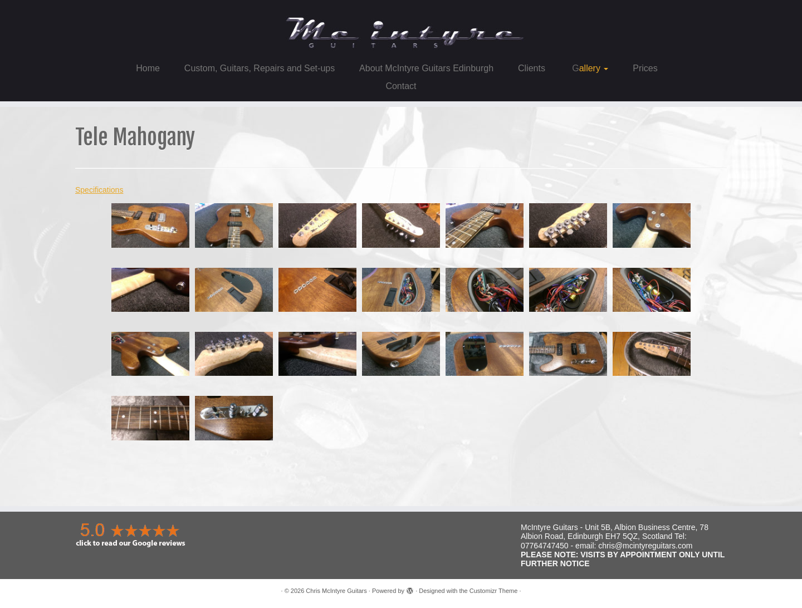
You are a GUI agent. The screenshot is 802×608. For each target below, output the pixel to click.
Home (148, 68)
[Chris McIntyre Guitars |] (401, 28)
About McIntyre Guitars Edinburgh (426, 68)
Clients (531, 68)
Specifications (99, 189)
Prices (645, 68)
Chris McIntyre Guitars (336, 590)
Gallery (589, 68)
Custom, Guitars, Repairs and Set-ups (259, 68)
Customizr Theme (494, 590)
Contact (400, 86)
